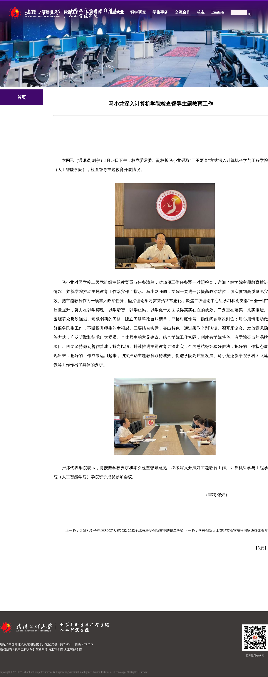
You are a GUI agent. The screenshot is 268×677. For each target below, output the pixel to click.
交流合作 (182, 12)
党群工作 (71, 12)
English (217, 12)
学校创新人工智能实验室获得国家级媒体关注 (233, 530)
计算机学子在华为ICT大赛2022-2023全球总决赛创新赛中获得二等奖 (131, 530)
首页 (31, 12)
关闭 (261, 548)
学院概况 (49, 12)
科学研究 (138, 12)
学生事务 (160, 12)
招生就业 (116, 12)
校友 (201, 12)
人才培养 (94, 12)
